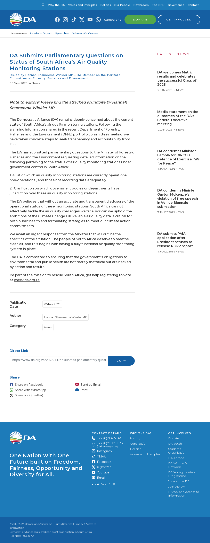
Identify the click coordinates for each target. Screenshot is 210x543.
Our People (122, 5)
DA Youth (175, 443)
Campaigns (112, 19)
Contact (193, 5)
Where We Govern (85, 33)
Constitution (138, 443)
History (135, 438)
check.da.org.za (27, 280)
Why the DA (56, 5)
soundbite (96, 102)
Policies (105, 5)
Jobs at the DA (178, 481)
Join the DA (176, 486)
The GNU (158, 5)
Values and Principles (82, 5)
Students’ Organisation (177, 450)
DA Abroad (176, 458)
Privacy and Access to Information (183, 493)
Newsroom (141, 5)
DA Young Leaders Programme (181, 474)
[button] (38, 384)
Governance (176, 5)
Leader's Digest (41, 33)
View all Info (103, 484)
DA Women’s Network (177, 465)
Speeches (62, 33)
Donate (173, 438)
